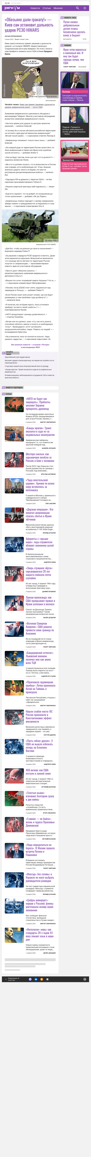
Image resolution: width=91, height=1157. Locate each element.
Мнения (58, 8)
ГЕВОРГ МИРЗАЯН (69, 67)
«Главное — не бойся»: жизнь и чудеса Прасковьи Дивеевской (40, 969)
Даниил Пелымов (49, 650)
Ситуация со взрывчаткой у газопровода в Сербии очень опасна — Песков (74, 97)
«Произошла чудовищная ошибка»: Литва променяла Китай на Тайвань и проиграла (40, 775)
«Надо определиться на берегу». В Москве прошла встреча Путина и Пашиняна (40, 997)
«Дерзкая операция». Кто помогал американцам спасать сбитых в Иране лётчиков (39, 543)
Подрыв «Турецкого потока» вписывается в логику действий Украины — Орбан (74, 130)
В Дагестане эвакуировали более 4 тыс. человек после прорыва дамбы (74, 166)
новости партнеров (14, 387)
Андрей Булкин (50, 592)
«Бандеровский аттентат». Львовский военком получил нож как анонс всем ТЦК (40, 746)
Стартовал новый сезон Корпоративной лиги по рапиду (26, 366)
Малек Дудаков (49, 676)
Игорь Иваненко (49, 931)
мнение (67, 45)
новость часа (70, 17)
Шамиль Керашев (49, 448)
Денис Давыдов (49, 1130)
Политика (66, 91)
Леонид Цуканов (49, 562)
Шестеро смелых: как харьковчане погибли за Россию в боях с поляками (40, 457)
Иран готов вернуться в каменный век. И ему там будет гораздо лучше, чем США (74, 56)
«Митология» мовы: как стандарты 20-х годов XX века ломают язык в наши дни (40, 1111)
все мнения (82, 67)
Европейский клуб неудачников (17, 357)
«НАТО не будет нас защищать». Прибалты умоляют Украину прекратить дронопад (38, 403)
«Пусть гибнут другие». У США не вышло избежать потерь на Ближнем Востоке (39, 863)
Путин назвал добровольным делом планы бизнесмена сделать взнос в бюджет (74, 28)
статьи (8, 394)
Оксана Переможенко (13, 36)
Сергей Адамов (50, 823)
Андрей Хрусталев (48, 765)
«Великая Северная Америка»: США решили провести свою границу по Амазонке (40, 687)
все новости (67, 39)
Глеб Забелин (50, 533)
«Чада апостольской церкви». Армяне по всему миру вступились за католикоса (40, 514)
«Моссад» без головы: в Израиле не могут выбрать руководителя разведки (40, 1025)
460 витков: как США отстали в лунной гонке (38, 889)
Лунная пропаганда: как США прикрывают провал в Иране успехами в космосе (40, 659)
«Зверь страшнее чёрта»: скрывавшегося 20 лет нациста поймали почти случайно (39, 631)
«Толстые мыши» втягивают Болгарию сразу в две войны (40, 914)
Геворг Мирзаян (49, 706)
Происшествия (68, 160)
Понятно (79, 1138)
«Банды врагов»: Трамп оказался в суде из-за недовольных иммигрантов (40, 431)
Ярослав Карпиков (48, 474)
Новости (35, 8)
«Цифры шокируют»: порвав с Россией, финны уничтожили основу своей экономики (39, 1081)
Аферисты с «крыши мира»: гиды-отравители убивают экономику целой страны (40, 573)
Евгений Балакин (49, 986)
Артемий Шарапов (48, 905)
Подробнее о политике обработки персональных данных (49, 1139)
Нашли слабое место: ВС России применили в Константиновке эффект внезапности (39, 804)
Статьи (47, 8)
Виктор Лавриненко (48, 422)
